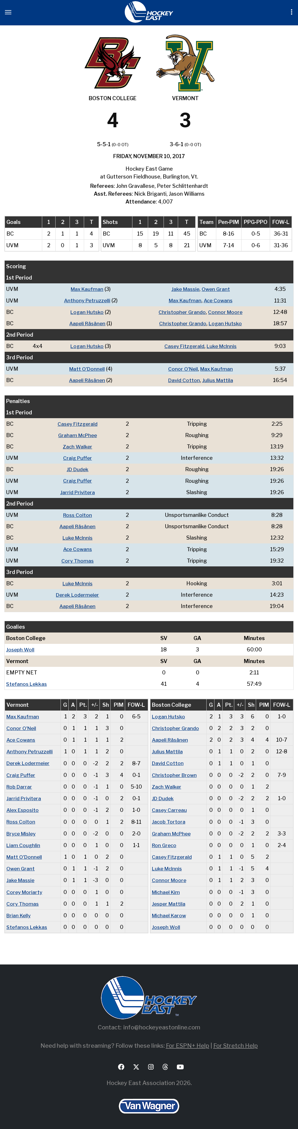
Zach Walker (78, 446)
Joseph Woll (21, 648)
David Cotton (184, 380)
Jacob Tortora (169, 820)
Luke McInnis (223, 346)
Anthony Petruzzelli (86, 300)
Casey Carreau (170, 808)
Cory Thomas (78, 559)
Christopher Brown (175, 773)
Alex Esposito (23, 808)
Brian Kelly (19, 913)
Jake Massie (185, 289)
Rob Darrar (19, 785)
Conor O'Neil (182, 368)
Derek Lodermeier (78, 594)
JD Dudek (78, 469)
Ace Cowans (219, 300)
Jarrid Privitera (79, 491)
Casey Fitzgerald (183, 346)
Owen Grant (217, 289)
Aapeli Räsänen (87, 323)
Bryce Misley (22, 831)
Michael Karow (170, 913)
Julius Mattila (219, 380)
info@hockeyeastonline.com (161, 1025)
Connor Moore (226, 312)
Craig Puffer (78, 457)
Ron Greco (165, 843)
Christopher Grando (182, 312)
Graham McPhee (78, 435)
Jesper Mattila (169, 901)
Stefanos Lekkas (27, 682)
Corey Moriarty (25, 890)
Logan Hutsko (86, 312)
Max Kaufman (87, 289)
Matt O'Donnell (86, 368)
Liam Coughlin (23, 843)
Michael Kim (167, 890)
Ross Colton (79, 514)
